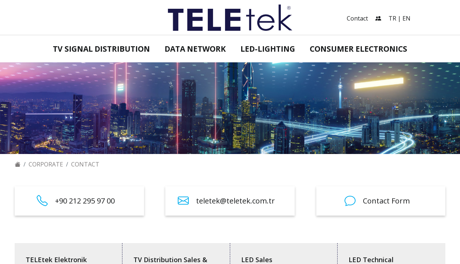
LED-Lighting (267, 49)
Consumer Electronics (358, 49)
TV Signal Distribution (101, 49)
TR (392, 18)
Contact (357, 18)
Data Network (195, 49)
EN (406, 18)
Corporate (46, 164)
